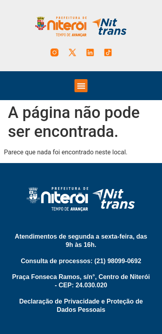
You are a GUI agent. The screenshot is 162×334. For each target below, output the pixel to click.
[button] (81, 85)
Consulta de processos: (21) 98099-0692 (81, 261)
